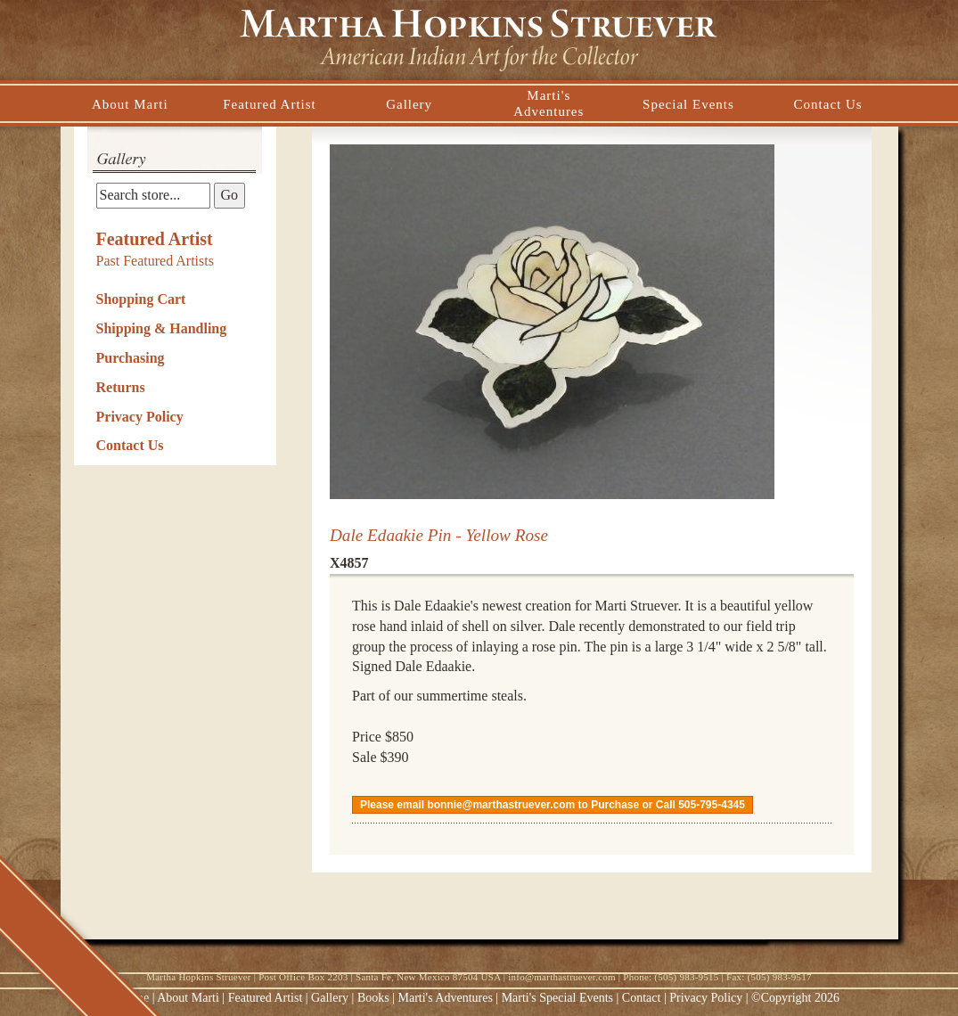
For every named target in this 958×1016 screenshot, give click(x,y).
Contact (641, 997)
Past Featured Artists (155, 260)
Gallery (329, 997)
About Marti (188, 997)
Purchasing (130, 357)
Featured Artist (154, 239)
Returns (120, 387)
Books (373, 997)
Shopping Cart (141, 299)
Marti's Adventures (447, 997)
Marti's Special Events (559, 997)
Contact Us (130, 445)
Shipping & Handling (161, 328)
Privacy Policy (140, 416)
